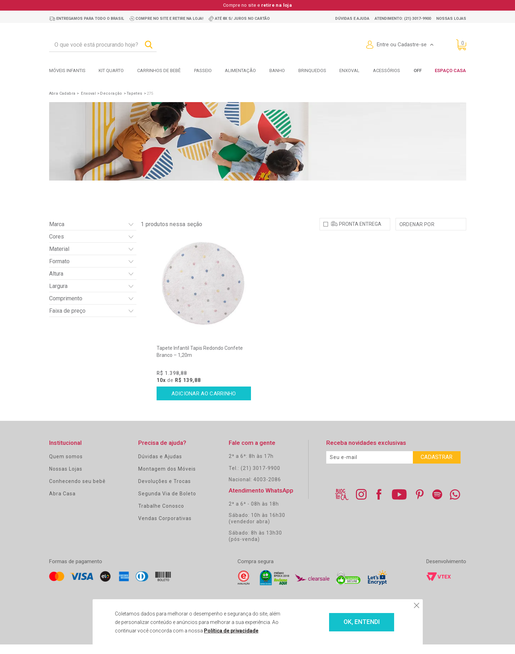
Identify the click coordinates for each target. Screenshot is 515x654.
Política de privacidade (222, 631)
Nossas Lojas (65, 478)
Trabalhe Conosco (161, 515)
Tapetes (134, 93)
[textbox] (103, 45)
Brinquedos (312, 70)
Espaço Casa (450, 70)
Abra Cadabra (62, 93)
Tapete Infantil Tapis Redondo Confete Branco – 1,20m (200, 361)
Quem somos (66, 466)
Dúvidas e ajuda (352, 18)
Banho (277, 70)
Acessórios (386, 70)
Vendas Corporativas (165, 528)
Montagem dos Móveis (167, 478)
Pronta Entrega (360, 233)
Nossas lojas (451, 18)
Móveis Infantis (67, 70)
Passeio (203, 70)
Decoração (111, 93)
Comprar (204, 403)
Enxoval (349, 70)
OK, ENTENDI (351, 622)
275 (150, 93)
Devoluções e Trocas (164, 491)
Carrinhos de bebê (159, 70)
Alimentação (240, 70)
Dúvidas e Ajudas (160, 466)
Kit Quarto (111, 70)
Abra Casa (62, 503)
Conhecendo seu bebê (77, 491)
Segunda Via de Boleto (167, 503)
